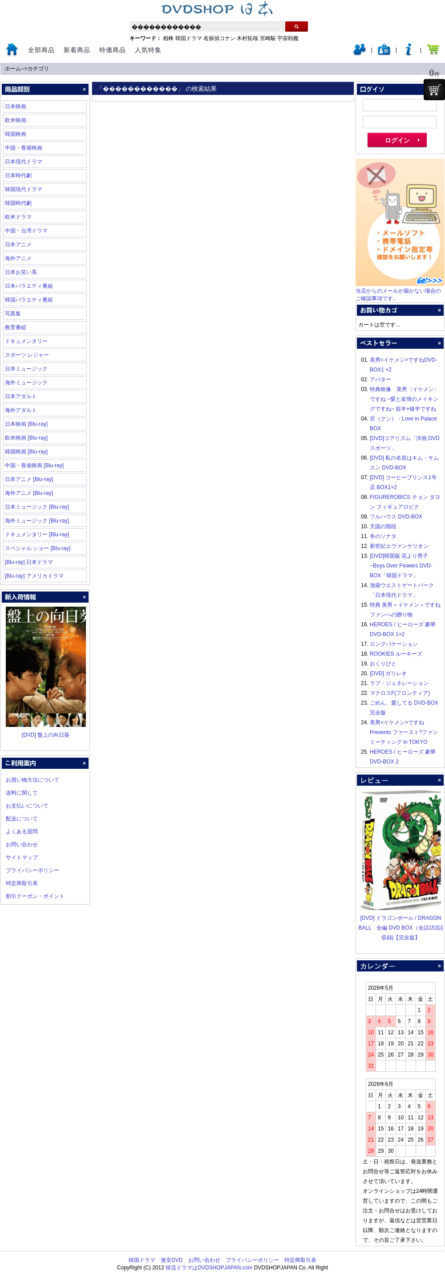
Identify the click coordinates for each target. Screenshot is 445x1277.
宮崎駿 (268, 38)
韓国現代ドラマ (23, 189)
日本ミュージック (26, 369)
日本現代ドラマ (23, 162)
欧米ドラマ (18, 217)
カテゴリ (38, 68)
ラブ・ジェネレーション (399, 683)
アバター (380, 379)
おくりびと (383, 664)
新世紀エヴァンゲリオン (399, 546)
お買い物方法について (32, 780)
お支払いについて (27, 806)
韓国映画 (15, 134)
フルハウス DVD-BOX (396, 517)
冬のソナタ (383, 536)
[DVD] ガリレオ (388, 673)
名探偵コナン (219, 38)
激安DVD (171, 1260)
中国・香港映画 (23, 148)
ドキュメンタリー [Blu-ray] (37, 534)
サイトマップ (22, 857)
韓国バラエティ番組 (29, 300)
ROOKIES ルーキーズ (396, 654)
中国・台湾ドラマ (26, 231)
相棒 (168, 38)
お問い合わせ (22, 844)
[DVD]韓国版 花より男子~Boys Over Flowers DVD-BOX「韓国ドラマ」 (401, 566)
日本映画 (15, 106)
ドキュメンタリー (26, 341)
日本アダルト (21, 396)
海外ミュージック (26, 382)
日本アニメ (18, 244)
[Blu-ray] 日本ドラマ (29, 562)
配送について (22, 819)
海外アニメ (18, 258)
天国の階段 (383, 526)
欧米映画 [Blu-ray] (26, 438)
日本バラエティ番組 (29, 286)
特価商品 (112, 49)
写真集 (13, 313)
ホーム (13, 68)
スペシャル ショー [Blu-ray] (37, 548)
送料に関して (22, 793)
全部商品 (41, 49)
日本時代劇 (18, 175)
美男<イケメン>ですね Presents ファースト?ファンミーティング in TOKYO (404, 732)
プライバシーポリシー (32, 870)
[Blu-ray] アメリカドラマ (34, 576)
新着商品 (77, 49)
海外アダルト (21, 410)
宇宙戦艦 (288, 38)
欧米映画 (15, 120)
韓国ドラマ (188, 38)
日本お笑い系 (21, 272)
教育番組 (15, 327)
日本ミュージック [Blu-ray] (37, 507)
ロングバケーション (394, 644)
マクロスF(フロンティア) (400, 693)
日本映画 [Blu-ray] (26, 424)
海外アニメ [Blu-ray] (29, 493)
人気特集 (148, 49)
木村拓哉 (247, 38)
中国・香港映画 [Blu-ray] (34, 465)
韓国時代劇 (18, 203)
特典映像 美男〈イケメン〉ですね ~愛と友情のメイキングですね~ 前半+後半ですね (404, 399)
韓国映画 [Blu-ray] (26, 452)
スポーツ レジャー (27, 355)
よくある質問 (22, 831)
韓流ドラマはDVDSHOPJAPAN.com (209, 1268)
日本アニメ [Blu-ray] (29, 479)
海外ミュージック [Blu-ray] (37, 521)
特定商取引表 (22, 883)
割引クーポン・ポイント (35, 896)
